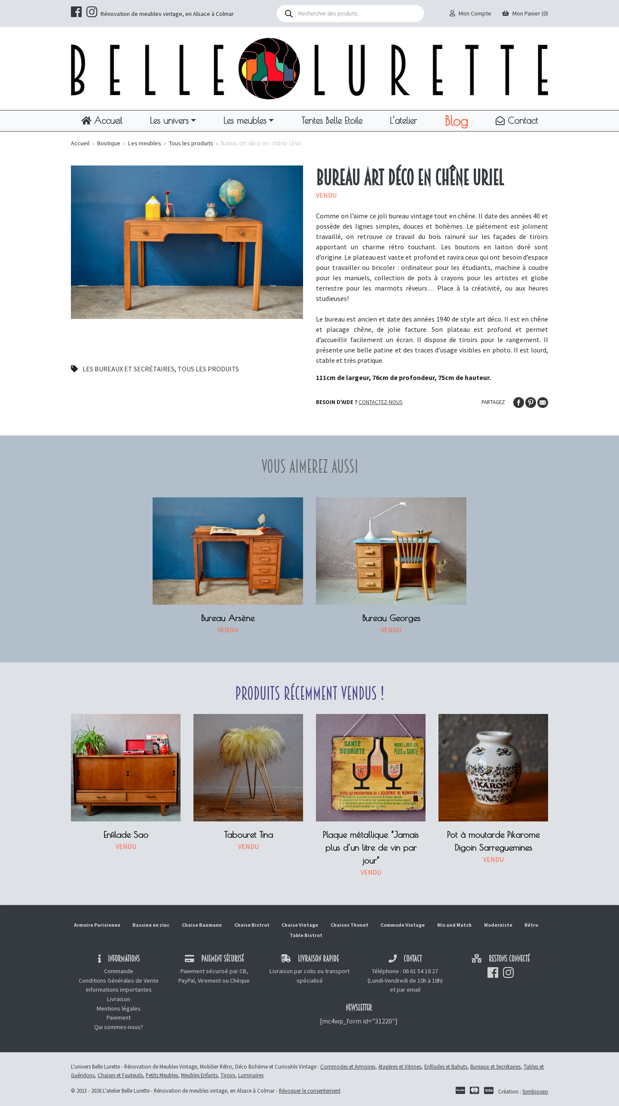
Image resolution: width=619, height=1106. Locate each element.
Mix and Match (454, 925)
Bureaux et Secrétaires (495, 1066)
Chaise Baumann (202, 925)
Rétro (531, 925)
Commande (118, 971)
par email (408, 989)
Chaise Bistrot (252, 925)
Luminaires (251, 1075)
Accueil (102, 120)
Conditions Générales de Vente (119, 980)
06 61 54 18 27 (420, 971)
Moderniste (498, 925)
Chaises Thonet (349, 925)
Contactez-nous (380, 401)
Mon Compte (470, 13)
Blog (456, 121)
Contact (517, 120)
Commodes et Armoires (347, 1066)
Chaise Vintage (300, 925)
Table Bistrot (306, 935)
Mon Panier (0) (525, 13)
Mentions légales (119, 1008)
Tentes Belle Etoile (331, 120)
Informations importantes (119, 989)
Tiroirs (228, 1075)
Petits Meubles (162, 1075)
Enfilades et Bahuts (445, 1066)
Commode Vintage (402, 925)
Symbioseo (535, 1091)
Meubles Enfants (199, 1075)
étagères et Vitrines (399, 1066)
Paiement (119, 1017)
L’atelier (403, 120)
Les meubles (245, 120)
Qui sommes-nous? (118, 1027)
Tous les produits (191, 143)
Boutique (108, 143)
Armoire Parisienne (97, 925)
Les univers (169, 120)
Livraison (118, 999)
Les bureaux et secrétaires (129, 369)
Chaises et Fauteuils (120, 1075)
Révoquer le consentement (309, 1090)
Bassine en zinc (150, 925)
